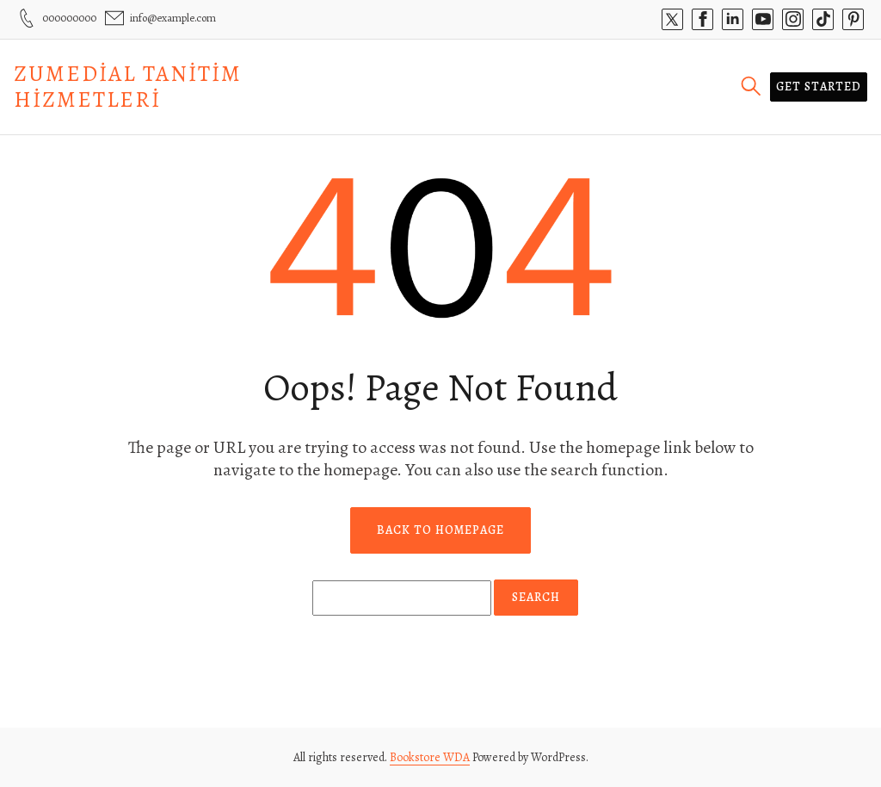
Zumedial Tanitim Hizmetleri (128, 87)
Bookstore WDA (430, 757)
